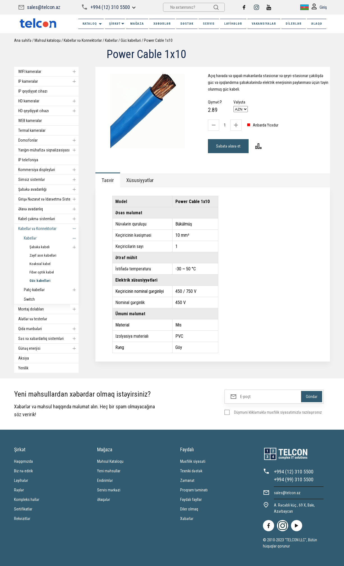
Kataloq (92, 24)
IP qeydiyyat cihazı (32, 91)
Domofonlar (48, 140)
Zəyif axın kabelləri (42, 255)
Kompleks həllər (26, 499)
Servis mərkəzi (108, 490)
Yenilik (23, 368)
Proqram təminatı (194, 490)
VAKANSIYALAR (264, 24)
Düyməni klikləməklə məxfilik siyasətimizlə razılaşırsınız (278, 412)
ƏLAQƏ (316, 24)
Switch (29, 299)
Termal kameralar (31, 130)
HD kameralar (48, 101)
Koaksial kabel (40, 264)
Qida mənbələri (48, 328)
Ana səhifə (22, 40)
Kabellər (111, 40)
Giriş (319, 7)
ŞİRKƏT (117, 24)
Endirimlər (105, 480)
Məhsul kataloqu (48, 40)
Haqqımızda (23, 461)
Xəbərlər (186, 518)
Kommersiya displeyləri (48, 169)
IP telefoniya (28, 160)
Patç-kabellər (51, 289)
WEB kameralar (30, 120)
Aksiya (23, 358)
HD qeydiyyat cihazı (48, 111)
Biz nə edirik (23, 471)
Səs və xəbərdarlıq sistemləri (48, 338)
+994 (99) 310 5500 (293, 479)
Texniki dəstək (191, 471)
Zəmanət (187, 480)
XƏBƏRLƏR (162, 24)
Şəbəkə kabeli (54, 247)
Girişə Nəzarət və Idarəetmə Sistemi (48, 199)
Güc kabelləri (131, 40)
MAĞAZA (137, 24)
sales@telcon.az (43, 7)
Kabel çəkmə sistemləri (48, 219)
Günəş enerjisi (48, 348)
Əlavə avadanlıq (48, 209)
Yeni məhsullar (108, 471)
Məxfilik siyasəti (192, 461)
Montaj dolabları (48, 309)
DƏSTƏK (186, 24)
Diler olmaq (189, 509)
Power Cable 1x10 (158, 40)
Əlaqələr (103, 499)
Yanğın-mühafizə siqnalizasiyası (48, 150)
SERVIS (209, 24)
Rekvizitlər (22, 518)
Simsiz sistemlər (48, 179)
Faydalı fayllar (191, 499)
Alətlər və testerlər (32, 319)
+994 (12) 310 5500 (110, 7)
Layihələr (233, 24)
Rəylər (19, 490)
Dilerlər (294, 24)
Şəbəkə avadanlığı (48, 189)
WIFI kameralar (48, 71)
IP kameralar (48, 81)
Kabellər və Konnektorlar (83, 40)
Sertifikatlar (23, 509)
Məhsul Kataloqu (110, 461)
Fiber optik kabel (41, 272)
